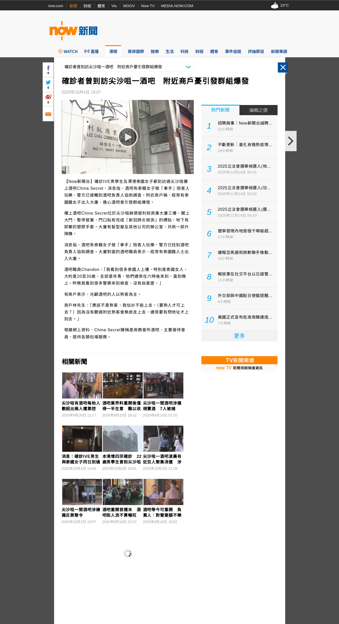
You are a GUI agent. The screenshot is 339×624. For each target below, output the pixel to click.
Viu (114, 6)
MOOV (129, 6)
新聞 (73, 6)
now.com (55, 6)
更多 (239, 336)
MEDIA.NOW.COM (177, 6)
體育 (101, 6)
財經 (87, 6)
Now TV (148, 6)
